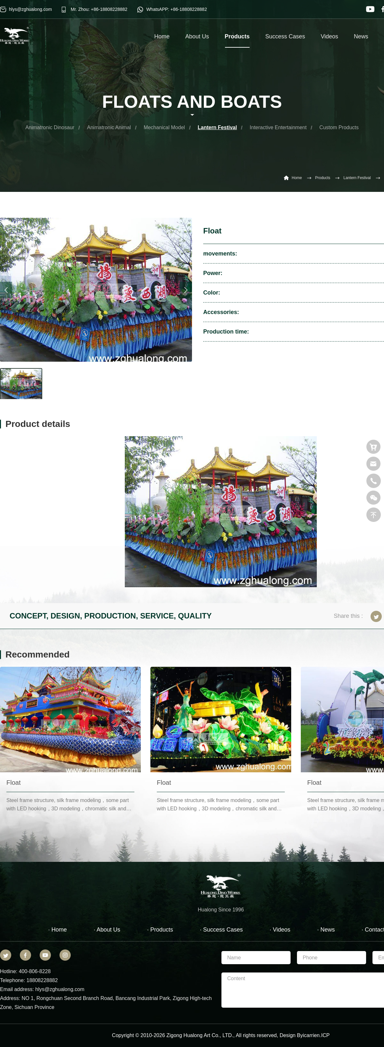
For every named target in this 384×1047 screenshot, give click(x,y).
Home (162, 36)
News (361, 36)
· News (326, 929)
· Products (160, 929)
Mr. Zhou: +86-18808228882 (99, 9)
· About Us (107, 929)
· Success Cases (221, 929)
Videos (329, 36)
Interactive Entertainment (278, 127)
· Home (57, 929)
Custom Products (339, 127)
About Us (197, 36)
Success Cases (285, 36)
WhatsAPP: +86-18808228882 (176, 9)
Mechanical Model (164, 127)
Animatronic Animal (109, 127)
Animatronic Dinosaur (49, 127)
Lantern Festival (217, 127)
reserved (266, 1035)
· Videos (280, 929)
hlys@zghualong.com (30, 9)
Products (237, 40)
